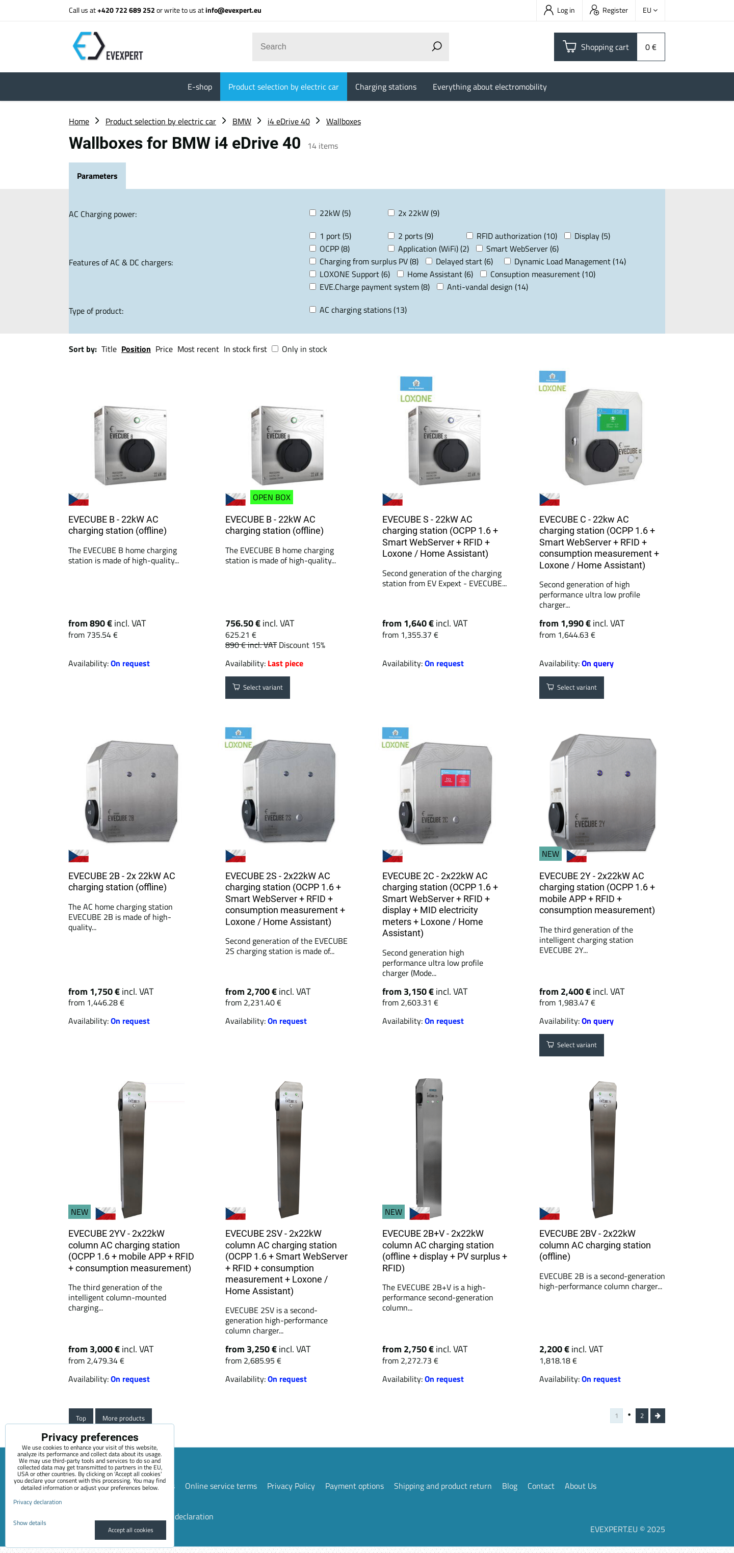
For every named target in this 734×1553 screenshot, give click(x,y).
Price (164, 349)
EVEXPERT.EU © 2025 (627, 1535)
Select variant (265, 690)
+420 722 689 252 (126, 10)
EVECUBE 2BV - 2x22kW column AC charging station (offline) (595, 1245)
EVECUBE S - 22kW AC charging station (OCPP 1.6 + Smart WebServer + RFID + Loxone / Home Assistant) (440, 536)
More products (134, 1421)
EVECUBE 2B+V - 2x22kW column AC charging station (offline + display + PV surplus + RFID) (444, 1250)
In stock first (245, 349)
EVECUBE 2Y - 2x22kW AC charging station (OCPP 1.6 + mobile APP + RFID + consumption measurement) (597, 893)
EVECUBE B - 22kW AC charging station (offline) (117, 525)
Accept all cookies (130, 1530)
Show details (29, 1522)
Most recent (198, 349)
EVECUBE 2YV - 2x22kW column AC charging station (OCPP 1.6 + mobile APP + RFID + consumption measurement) (131, 1250)
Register (609, 10)
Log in (559, 10)
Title (109, 349)
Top (83, 1421)
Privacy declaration (180, 1522)
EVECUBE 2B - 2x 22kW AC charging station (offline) (121, 881)
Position (136, 349)
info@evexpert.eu (233, 10)
